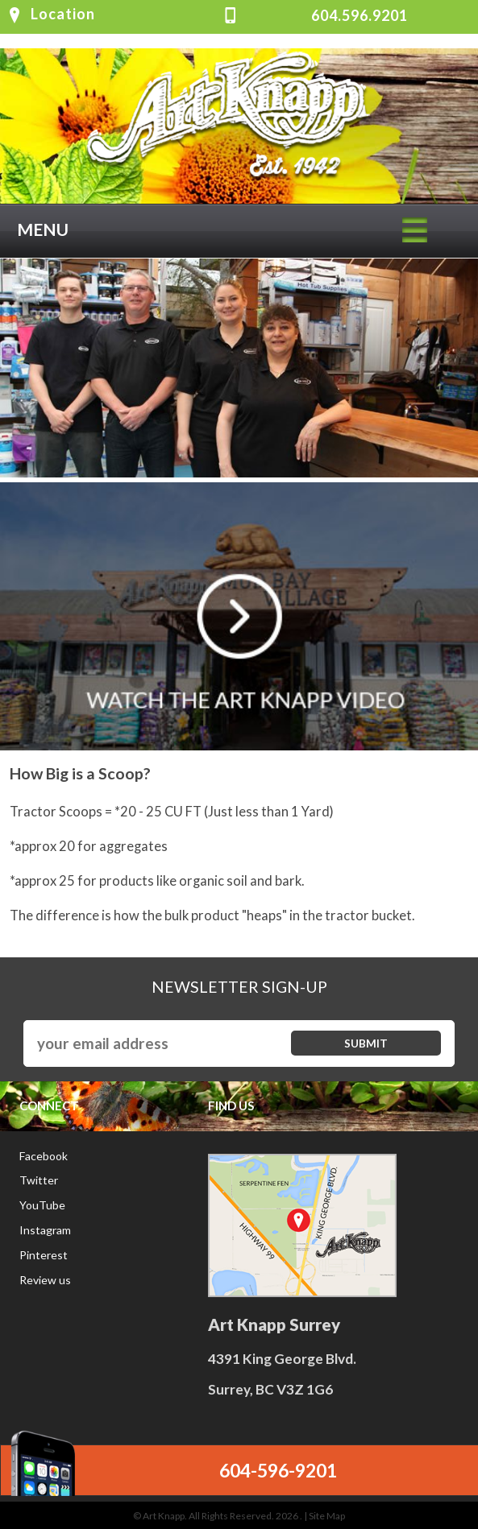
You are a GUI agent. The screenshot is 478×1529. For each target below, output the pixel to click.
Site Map (327, 1516)
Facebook (43, 1156)
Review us (45, 1280)
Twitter (38, 1180)
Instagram (45, 1230)
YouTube (42, 1205)
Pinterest (43, 1255)
